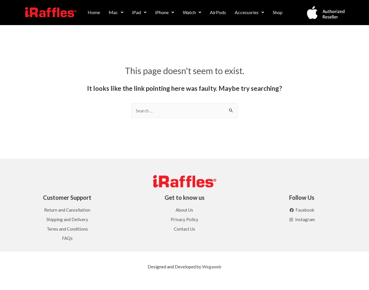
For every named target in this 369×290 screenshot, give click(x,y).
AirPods (218, 12)
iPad (139, 12)
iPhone (164, 12)
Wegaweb (211, 266)
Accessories (249, 12)
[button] (116, 12)
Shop (278, 12)
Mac (116, 12)
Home (94, 12)
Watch (192, 12)
